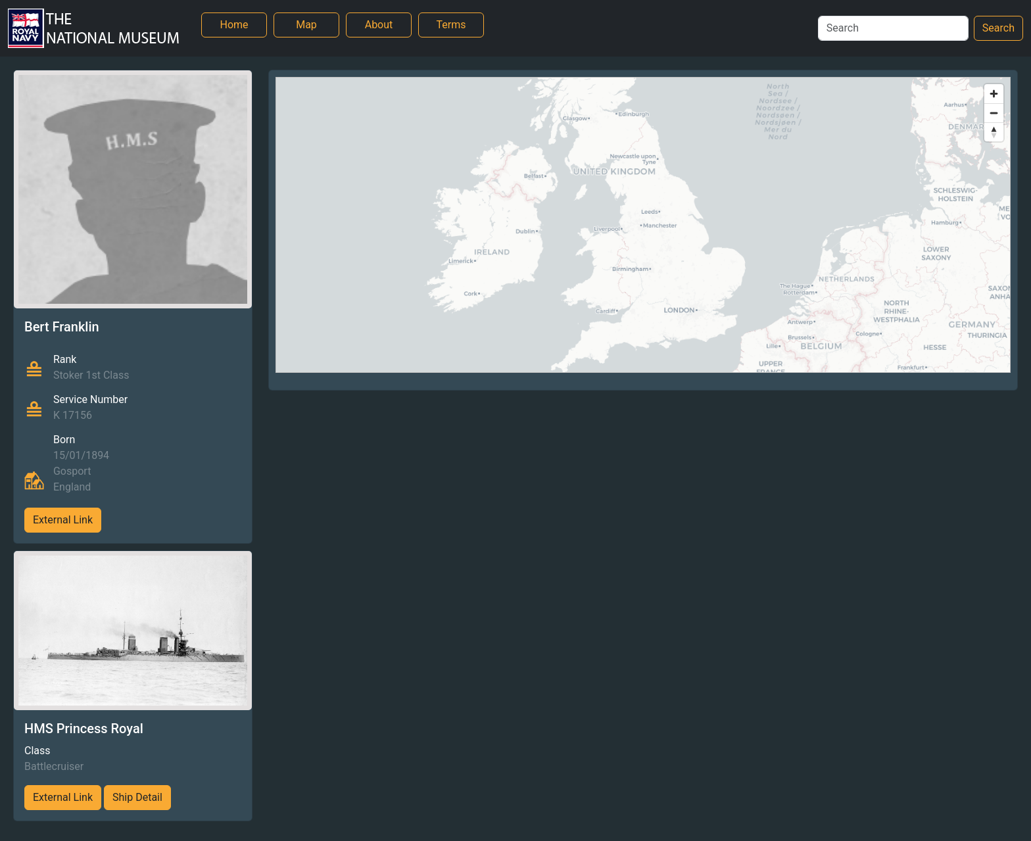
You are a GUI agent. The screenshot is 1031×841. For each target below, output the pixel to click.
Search (998, 28)
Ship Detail (137, 797)
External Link (63, 520)
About (379, 24)
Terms (451, 24)
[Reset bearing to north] (993, 131)
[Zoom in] (993, 93)
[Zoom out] (993, 112)
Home (234, 24)
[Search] (893, 28)
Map (306, 24)
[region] (643, 225)
